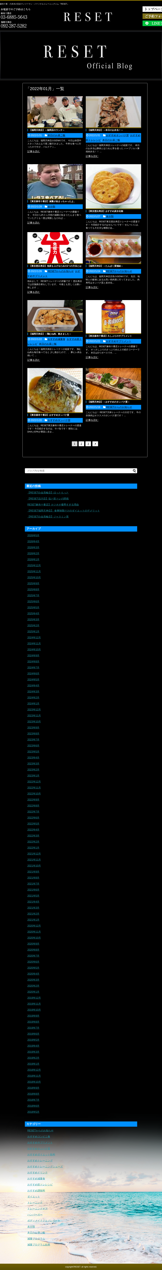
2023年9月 (33, 727)
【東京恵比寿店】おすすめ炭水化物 (105, 211)
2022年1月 (33, 847)
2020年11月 (34, 931)
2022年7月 (33, 811)
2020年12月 (34, 925)
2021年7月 (33, 883)
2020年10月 (34, 937)
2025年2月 (33, 625)
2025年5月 (33, 607)
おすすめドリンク (37, 1172)
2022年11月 (34, 787)
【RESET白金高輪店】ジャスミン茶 (48, 516)
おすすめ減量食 (56, 339)
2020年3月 (33, 979)
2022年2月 (33, 841)
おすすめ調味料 (36, 1190)
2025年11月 (34, 571)
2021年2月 (33, 913)
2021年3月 (33, 907)
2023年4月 (33, 757)
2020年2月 (33, 985)
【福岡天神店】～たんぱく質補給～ (105, 266)
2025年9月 (33, 583)
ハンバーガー (35, 1214)
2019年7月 (33, 1027)
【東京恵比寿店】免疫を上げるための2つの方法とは (55, 266)
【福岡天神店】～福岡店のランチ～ (47, 130)
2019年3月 (33, 1052)
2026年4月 (33, 541)
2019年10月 (34, 1009)
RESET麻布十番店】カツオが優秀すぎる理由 (53, 504)
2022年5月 (33, 823)
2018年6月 (33, 1106)
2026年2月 (33, 553)
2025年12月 (34, 565)
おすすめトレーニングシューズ (45, 1166)
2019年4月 (33, 1046)
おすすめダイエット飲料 (41, 1154)
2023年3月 (33, 763)
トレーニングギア (37, 1208)
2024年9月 (33, 655)
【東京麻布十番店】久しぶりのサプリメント (110, 336)
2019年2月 (33, 1058)
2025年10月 (34, 577)
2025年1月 (33, 631)
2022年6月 (33, 817)
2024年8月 (33, 661)
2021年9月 (33, 871)
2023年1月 (33, 775)
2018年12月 (34, 1070)
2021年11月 (34, 859)
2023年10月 (34, 721)
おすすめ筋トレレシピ (40, 1184)
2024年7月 (33, 667)
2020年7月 (33, 955)
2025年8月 (33, 589)
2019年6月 (33, 1033)
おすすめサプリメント (118, 341)
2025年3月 (33, 619)
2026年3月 (33, 547)
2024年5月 (33, 679)
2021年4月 (33, 901)
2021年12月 (34, 853)
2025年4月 (33, 613)
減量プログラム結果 (38, 1244)
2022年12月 (34, 781)
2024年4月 (33, 685)
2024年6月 (33, 673)
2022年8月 (33, 805)
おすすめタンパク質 (117, 135)
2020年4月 (33, 973)
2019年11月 (34, 1003)
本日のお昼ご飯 (56, 135)
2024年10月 (34, 649)
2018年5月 (33, 1112)
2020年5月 (33, 967)
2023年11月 (34, 715)
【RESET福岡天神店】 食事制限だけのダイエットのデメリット (63, 510)
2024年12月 (34, 637)
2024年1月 (33, 703)
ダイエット (33, 1196)
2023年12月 (34, 709)
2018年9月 (33, 1088)
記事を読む (33, 151)
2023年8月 (33, 733)
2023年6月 (33, 745)
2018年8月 (33, 1094)
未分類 (51, 206)
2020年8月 (33, 949)
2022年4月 (33, 829)
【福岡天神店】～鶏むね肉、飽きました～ (50, 334)
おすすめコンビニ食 (38, 1136)
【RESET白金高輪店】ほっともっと (48, 492)
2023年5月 (33, 751)
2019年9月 (33, 1015)
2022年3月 (33, 835)
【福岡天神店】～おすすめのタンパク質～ (109, 402)
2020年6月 (33, 961)
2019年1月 (33, 1064)
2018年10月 (34, 1082)
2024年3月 (33, 691)
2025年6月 (33, 601)
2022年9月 (33, 799)
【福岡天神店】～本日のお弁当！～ (105, 130)
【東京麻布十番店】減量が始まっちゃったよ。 (52, 201)
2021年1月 (33, 919)
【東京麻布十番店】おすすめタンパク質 (49, 415)
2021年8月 (33, 877)
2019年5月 (33, 1040)
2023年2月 (33, 769)
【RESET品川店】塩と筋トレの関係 (48, 498)
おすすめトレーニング (40, 1160)
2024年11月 (34, 643)
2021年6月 (33, 889)
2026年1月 (33, 559)
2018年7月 (33, 1100)
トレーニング (35, 1202)
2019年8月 (33, 1021)
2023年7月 (33, 739)
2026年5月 (33, 535)
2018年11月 (34, 1076)
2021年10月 (34, 865)
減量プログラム (36, 1238)
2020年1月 (33, 991)
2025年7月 (33, 595)
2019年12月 (34, 997)
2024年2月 (33, 697)
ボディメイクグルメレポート (43, 1220)
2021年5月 (33, 895)
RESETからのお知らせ (61, 271)
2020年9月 (33, 943)
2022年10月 (34, 793)
